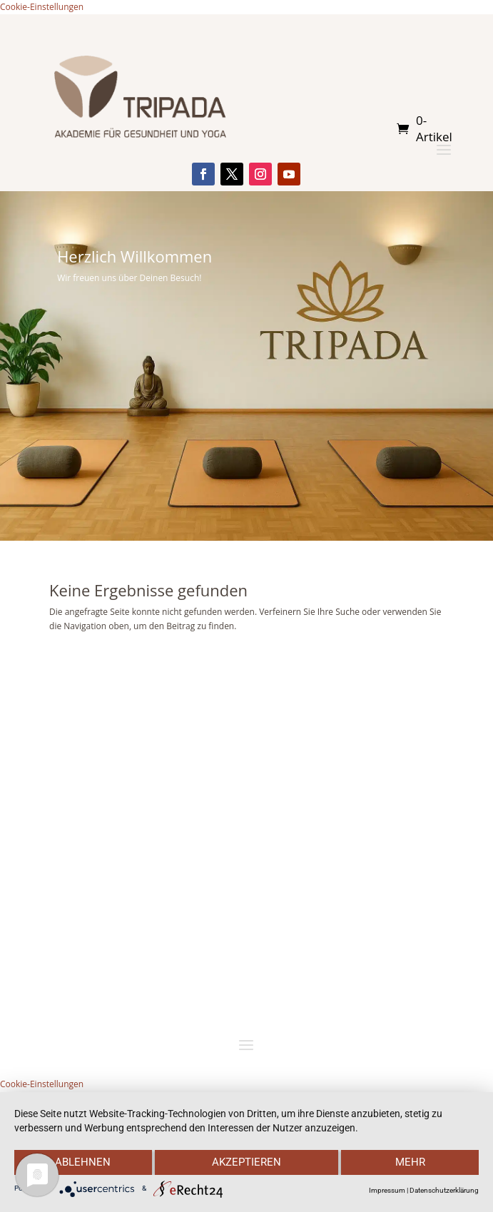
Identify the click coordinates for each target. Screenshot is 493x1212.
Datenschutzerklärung (444, 1190)
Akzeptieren (246, 1162)
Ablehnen (83, 1162)
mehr (410, 1162)
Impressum (387, 1190)
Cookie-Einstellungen (41, 7)
